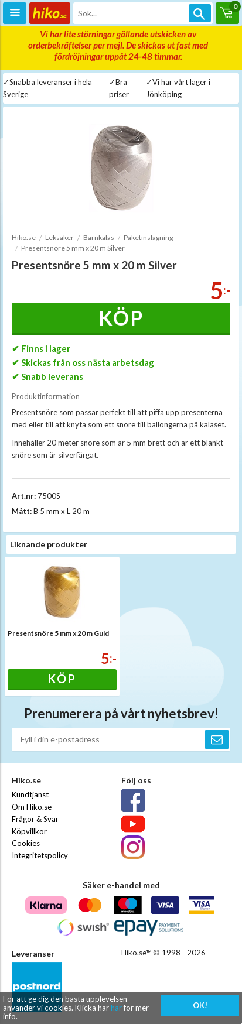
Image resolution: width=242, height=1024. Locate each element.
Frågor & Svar (35, 819)
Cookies (26, 843)
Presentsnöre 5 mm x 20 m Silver (73, 248)
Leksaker (59, 237)
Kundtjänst (30, 794)
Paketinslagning (148, 237)
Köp (121, 318)
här (116, 1007)
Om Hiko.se (32, 806)
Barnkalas (98, 237)
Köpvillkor (29, 831)
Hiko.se (24, 237)
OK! (200, 1005)
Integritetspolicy (40, 855)
